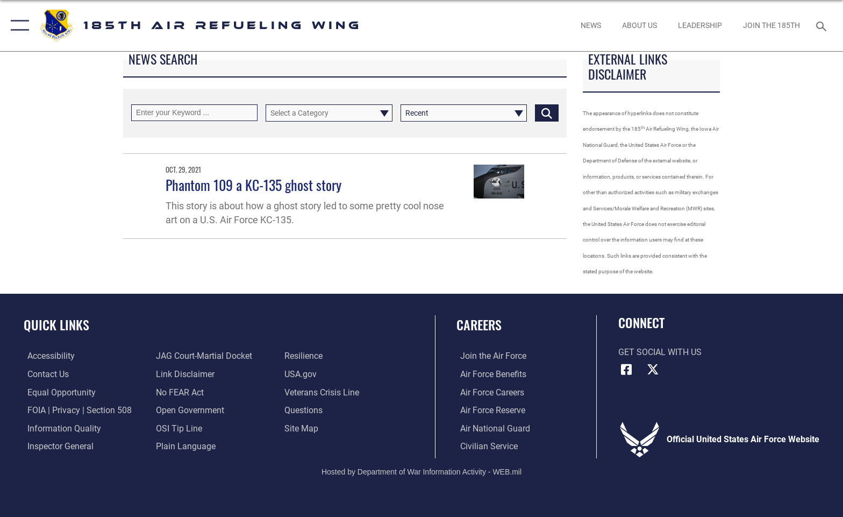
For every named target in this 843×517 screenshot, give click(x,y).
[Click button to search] (547, 112)
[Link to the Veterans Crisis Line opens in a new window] (322, 392)
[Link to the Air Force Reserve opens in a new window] (488, 410)
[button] (17, 25)
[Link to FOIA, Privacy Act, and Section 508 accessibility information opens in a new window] (76, 410)
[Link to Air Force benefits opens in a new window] (489, 374)
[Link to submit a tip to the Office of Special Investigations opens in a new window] (178, 428)
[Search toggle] (822, 25)
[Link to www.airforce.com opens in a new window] (489, 356)
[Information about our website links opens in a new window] (184, 374)
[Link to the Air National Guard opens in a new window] (491, 428)
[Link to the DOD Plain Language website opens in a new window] (185, 446)
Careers (479, 324)
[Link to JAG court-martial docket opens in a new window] (203, 356)
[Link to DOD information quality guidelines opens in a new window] (60, 428)
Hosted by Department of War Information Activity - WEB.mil (421, 471)
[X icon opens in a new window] (653, 370)
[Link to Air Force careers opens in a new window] (488, 392)
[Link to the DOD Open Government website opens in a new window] (189, 410)
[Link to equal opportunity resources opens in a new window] (58, 392)
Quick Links (56, 324)
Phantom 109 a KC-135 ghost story (253, 185)
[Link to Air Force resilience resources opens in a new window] (304, 356)
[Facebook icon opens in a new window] (626, 370)
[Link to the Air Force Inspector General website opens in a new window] (57, 446)
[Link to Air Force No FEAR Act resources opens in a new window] (179, 392)
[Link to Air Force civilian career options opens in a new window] (485, 446)
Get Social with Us (660, 352)
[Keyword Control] (194, 112)
